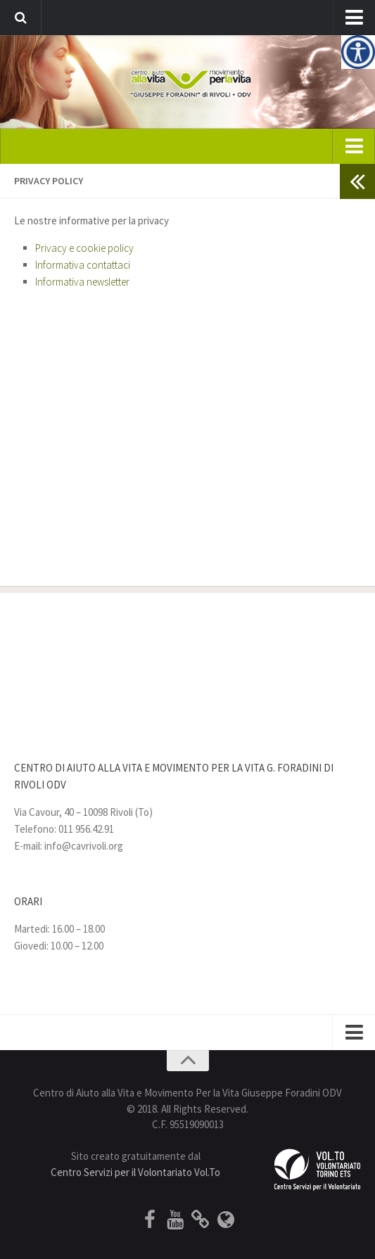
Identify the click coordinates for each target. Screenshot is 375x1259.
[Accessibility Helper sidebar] (358, 52)
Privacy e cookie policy (84, 248)
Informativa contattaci (82, 264)
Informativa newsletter (82, 281)
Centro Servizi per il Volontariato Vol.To (135, 1172)
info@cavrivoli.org (83, 845)
